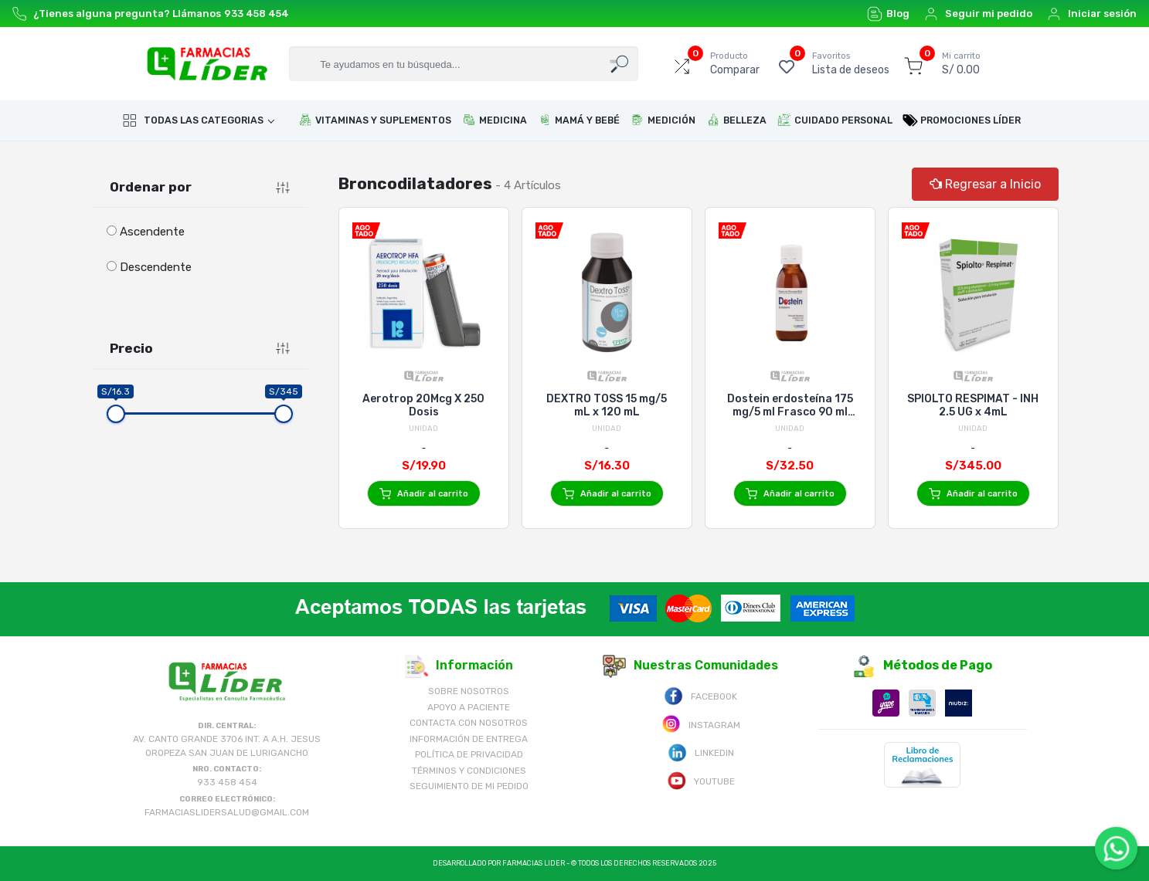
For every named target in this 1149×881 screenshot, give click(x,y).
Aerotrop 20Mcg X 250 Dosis (423, 405)
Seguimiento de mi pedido (469, 786)
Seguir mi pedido (977, 14)
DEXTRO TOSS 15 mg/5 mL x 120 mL (606, 405)
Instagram (700, 724)
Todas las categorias (192, 120)
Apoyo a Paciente (468, 707)
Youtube (701, 780)
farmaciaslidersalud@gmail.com (226, 812)
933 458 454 (256, 13)
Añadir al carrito (423, 494)
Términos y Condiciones (469, 770)
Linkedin (701, 751)
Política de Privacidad (469, 754)
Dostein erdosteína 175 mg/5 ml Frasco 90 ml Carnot (790, 405)
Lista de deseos (850, 63)
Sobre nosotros (468, 691)
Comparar (735, 63)
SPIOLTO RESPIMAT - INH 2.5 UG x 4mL (973, 405)
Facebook (700, 695)
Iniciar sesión (1091, 14)
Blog (888, 14)
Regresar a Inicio (985, 184)
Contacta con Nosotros (469, 722)
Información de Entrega (469, 739)
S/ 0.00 (961, 63)
